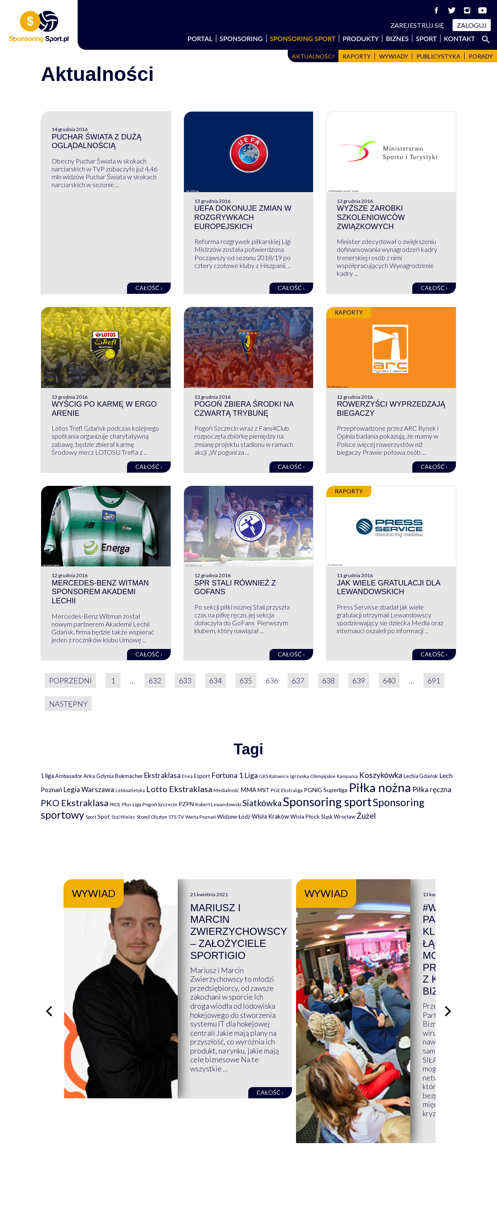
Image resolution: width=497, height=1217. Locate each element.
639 (359, 680)
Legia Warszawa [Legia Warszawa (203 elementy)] (89, 789)
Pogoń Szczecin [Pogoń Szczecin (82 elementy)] (159, 804)
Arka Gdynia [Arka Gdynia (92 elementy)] (98, 776)
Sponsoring (241, 38)
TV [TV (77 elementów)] (181, 817)
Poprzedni (70, 680)
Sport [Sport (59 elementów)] (91, 816)
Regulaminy (381, 1157)
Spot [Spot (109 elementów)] (104, 816)
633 (185, 680)
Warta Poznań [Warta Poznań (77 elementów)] (200, 817)
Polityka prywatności (395, 1166)
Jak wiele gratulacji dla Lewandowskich (388, 587)
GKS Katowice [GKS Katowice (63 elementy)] (274, 776)
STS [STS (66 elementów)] (172, 816)
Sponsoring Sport (303, 38)
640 (389, 680)
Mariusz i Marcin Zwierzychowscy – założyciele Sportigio (323, 919)
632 (155, 680)
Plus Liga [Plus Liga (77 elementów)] (131, 804)
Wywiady (393, 56)
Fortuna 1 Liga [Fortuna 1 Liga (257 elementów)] (234, 775)
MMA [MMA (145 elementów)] (248, 789)
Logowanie (273, 1175)
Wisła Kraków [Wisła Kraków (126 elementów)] (270, 816)
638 (328, 680)
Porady (481, 56)
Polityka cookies (388, 1175)
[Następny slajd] (448, 966)
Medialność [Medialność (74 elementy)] (226, 790)
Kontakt (459, 38)
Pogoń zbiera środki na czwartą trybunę (244, 408)
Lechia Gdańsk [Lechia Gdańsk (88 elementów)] (421, 776)
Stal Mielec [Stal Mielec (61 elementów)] (123, 816)
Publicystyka (438, 56)
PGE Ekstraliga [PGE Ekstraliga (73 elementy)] (287, 790)
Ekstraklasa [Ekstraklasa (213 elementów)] (162, 775)
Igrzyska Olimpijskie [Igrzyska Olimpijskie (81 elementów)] (312, 776)
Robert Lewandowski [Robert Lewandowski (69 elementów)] (218, 804)
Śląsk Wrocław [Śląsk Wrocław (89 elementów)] (338, 816)
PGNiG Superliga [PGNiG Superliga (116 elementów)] (326, 789)
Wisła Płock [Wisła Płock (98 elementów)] (305, 816)
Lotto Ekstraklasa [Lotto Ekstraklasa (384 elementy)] (179, 789)
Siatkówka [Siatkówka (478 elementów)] (262, 803)
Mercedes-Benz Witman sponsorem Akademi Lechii (100, 592)
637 (298, 680)
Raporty (357, 56)
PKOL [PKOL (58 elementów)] (115, 804)
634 (215, 680)
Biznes (397, 38)
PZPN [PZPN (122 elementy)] (186, 803)
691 (434, 680)
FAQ (262, 1157)
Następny (68, 703)
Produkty (361, 38)
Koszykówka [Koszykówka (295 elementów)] (380, 775)
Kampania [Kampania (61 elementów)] (347, 776)
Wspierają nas (63, 1157)
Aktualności (313, 56)
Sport (426, 38)
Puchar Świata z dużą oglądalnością (96, 141)
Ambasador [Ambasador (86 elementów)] (68, 776)
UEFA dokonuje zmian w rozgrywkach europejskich (242, 217)
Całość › (148, 287)
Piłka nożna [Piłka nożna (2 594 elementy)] (380, 787)
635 (246, 680)
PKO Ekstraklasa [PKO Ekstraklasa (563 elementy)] (74, 802)
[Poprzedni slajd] (49, 966)
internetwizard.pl (325, 1201)
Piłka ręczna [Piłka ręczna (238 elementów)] (431, 789)
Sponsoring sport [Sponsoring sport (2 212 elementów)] (327, 802)
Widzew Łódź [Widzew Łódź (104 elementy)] (233, 816)
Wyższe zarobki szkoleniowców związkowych (371, 217)
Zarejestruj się (417, 25)
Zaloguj (472, 25)
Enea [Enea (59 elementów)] (187, 776)
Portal (200, 38)
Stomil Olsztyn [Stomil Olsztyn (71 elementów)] (152, 816)
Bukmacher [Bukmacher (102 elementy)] (129, 776)
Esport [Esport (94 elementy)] (202, 776)
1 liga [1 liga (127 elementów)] (47, 775)
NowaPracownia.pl (254, 1201)
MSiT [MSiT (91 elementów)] (263, 790)
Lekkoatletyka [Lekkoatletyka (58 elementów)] (130, 790)
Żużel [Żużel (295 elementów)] (366, 815)
